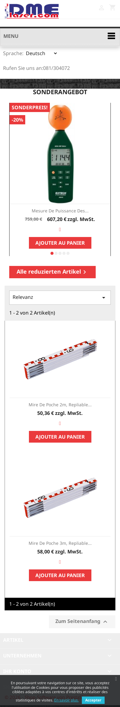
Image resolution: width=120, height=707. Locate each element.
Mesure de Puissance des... (60, 211)
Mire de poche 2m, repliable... (60, 405)
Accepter (93, 700)
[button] (52, 253)
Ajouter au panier (60, 242)
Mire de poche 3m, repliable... (60, 543)
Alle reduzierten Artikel (52, 272)
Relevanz (60, 297)
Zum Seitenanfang (82, 621)
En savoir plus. (66, 700)
